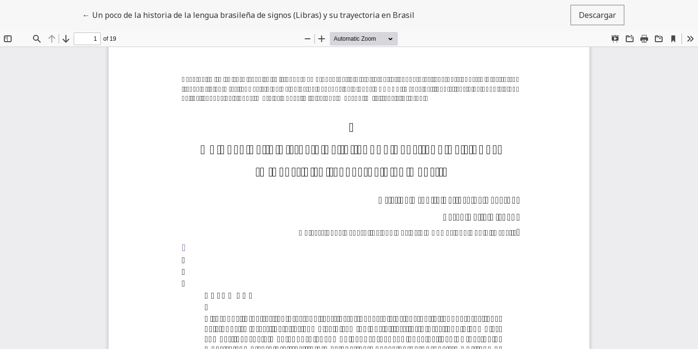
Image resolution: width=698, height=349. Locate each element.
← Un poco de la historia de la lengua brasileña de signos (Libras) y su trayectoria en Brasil (248, 14)
